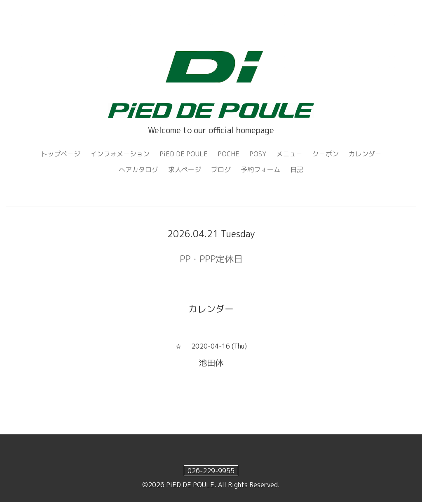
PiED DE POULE (183, 153)
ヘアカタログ (138, 169)
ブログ (221, 169)
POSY (257, 153)
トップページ (60, 153)
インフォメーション (120, 153)
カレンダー (365, 153)
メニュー (289, 153)
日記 (296, 169)
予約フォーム (260, 169)
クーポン (325, 153)
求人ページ (184, 169)
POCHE (228, 153)
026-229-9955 (211, 470)
